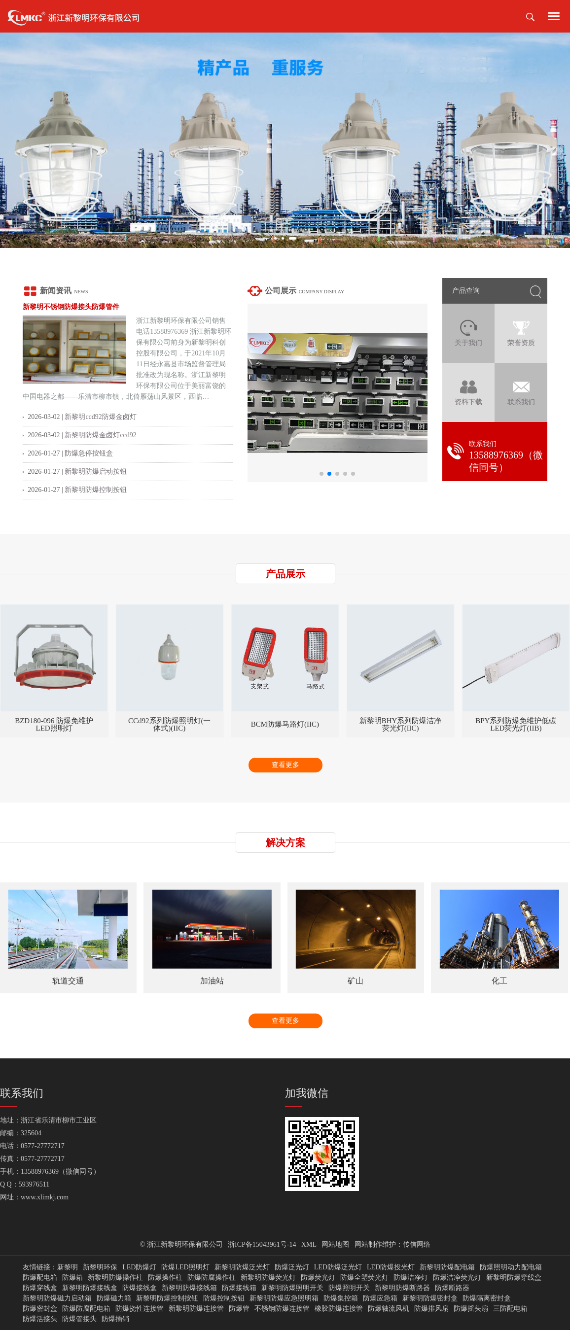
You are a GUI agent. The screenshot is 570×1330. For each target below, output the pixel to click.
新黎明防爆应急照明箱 (284, 1298)
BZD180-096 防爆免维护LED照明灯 (169, 724)
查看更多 (285, 765)
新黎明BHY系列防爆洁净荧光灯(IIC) (516, 724)
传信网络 (416, 1244)
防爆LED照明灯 (185, 1267)
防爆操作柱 (165, 1277)
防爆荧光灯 (318, 1277)
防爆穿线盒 (40, 1288)
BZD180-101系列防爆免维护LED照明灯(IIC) (54, 724)
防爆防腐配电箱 (86, 1308)
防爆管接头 (79, 1319)
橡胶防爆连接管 (339, 1308)
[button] (275, 238)
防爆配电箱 (40, 1277)
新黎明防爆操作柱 (115, 1277)
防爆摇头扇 (471, 1308)
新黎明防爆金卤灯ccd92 (100, 435)
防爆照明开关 (349, 1288)
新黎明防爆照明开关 (292, 1288)
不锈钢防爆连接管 (282, 1308)
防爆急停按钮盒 (89, 453)
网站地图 (335, 1244)
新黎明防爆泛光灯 (242, 1267)
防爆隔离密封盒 (487, 1298)
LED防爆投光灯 (391, 1267)
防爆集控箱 (340, 1298)
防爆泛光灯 (292, 1267)
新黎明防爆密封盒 (430, 1298)
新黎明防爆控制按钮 (96, 489)
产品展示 (285, 573)
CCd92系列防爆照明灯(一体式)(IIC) (285, 724)
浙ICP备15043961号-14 (262, 1244)
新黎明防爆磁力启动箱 (57, 1298)
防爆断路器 (452, 1288)
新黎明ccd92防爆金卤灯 (100, 416)
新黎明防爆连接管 (196, 1308)
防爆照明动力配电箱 (511, 1267)
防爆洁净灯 (410, 1277)
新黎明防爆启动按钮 (96, 471)
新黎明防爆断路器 (402, 1288)
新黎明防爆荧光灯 (268, 1277)
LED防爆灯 (139, 1267)
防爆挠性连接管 (139, 1308)
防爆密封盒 (40, 1308)
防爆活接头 (40, 1319)
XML (309, 1244)
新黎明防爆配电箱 (447, 1267)
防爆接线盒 (139, 1288)
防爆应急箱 (380, 1298)
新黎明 (67, 1267)
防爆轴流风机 (388, 1308)
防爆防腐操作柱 (211, 1277)
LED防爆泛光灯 (338, 1267)
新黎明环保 (100, 1267)
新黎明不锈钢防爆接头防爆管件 (71, 307)
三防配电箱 (510, 1308)
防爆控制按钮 (224, 1298)
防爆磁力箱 (114, 1298)
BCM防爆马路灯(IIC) (400, 724)
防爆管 (239, 1308)
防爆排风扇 (431, 1308)
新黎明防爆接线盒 (89, 1288)
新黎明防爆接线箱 (189, 1288)
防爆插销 (115, 1319)
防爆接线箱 (239, 1288)
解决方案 (285, 842)
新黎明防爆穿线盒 (513, 1277)
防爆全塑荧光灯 (364, 1277)
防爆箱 (72, 1277)
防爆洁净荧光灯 (457, 1277)
